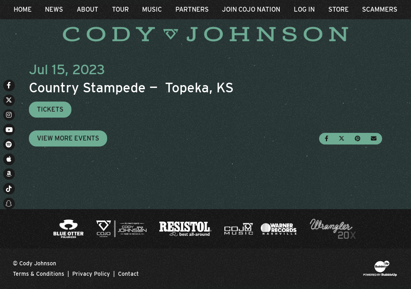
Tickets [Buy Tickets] (50, 109)
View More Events (68, 138)
